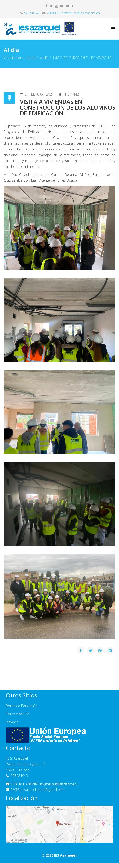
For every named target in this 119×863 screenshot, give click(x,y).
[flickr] (61, 6)
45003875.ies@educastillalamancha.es (73, 13)
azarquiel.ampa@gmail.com (35, 789)
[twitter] (51, 6)
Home (31, 58)
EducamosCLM (17, 714)
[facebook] (46, 6)
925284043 (31, 13)
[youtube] (56, 6)
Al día (44, 58)
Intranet (12, 722)
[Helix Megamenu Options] (113, 28)
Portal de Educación (21, 705)
